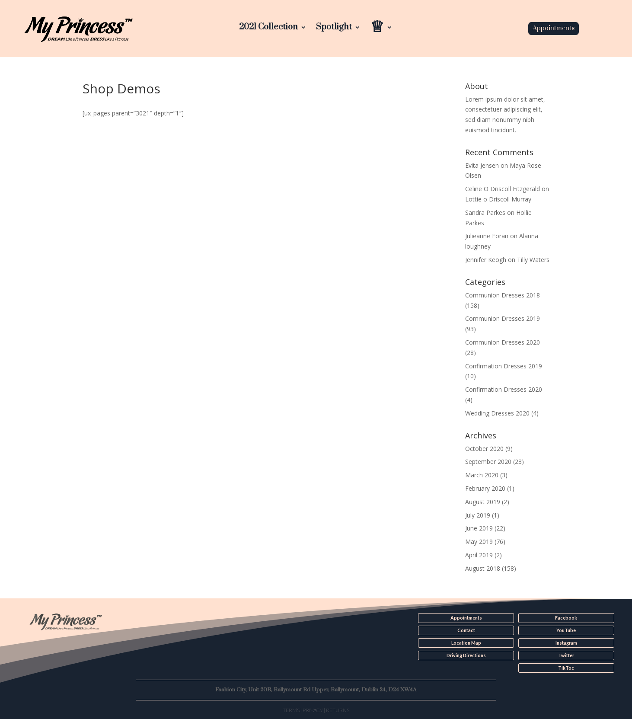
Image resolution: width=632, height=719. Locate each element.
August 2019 (482, 502)
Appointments (554, 28)
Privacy (313, 709)
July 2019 (477, 515)
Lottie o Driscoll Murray (498, 199)
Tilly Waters (533, 260)
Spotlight (334, 28)
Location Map (466, 642)
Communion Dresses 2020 (502, 342)
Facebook (566, 617)
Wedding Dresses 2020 (497, 413)
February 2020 (485, 488)
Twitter (566, 655)
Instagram (566, 642)
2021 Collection (268, 28)
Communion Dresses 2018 (502, 295)
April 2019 (479, 555)
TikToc (566, 667)
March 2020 (481, 475)
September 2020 (488, 461)
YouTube (566, 630)
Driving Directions (466, 655)
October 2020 (484, 448)
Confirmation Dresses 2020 (503, 389)
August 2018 (482, 568)
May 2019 (479, 541)
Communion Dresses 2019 (502, 318)
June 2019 (479, 528)
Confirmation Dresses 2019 (503, 366)
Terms (291, 709)
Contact (466, 630)
